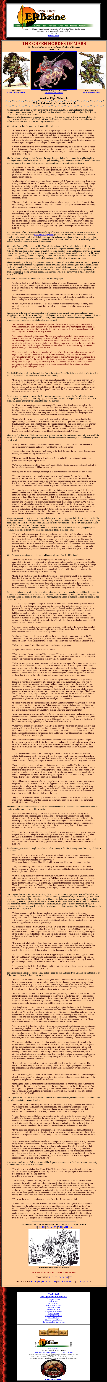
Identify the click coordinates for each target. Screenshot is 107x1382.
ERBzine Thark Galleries (54, 93)
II (39, 1227)
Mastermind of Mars (53, 1309)
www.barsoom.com (53, 1379)
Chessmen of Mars (53, 1307)
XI (85, 1282)
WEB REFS (53, 1294)
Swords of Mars (53, 1314)
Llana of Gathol (53, 1318)
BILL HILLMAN (53, 1348)
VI (55, 1227)
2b (64, 1282)
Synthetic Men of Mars (53, 1316)
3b (70, 1282)
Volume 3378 (53, 36)
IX (71, 1227)
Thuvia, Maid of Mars (53, 1305)
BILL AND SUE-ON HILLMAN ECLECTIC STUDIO (53, 1352)
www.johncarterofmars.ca (53, 1296)
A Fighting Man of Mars (53, 1312)
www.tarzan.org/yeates (44, 235)
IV (47, 1227)
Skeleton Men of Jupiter (53, 1320)
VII (60, 1227)
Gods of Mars (53, 1301)
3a (67, 1282)
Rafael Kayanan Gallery (16, 92)
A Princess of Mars (53, 1299)
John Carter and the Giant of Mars (53, 1322)
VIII (65, 1227)
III (43, 1227)
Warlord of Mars (53, 1303)
